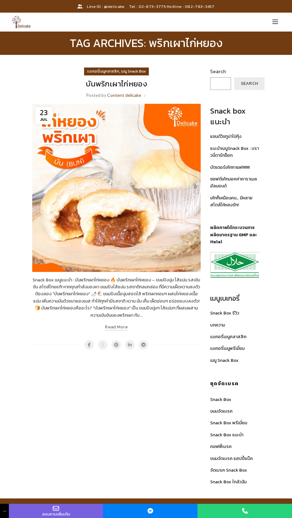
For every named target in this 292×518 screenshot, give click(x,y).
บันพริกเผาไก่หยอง (116, 83)
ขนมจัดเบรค (221, 411)
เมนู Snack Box (133, 71)
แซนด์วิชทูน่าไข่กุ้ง (225, 136)
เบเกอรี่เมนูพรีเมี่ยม (227, 348)
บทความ (217, 325)
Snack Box (220, 399)
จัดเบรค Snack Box (228, 470)
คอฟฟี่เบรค (221, 446)
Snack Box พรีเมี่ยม (228, 423)
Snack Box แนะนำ (226, 435)
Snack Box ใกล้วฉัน (228, 482)
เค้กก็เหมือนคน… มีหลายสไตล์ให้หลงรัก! (231, 201)
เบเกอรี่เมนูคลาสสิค (103, 71)
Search (218, 71)
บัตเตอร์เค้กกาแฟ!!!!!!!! (230, 167)
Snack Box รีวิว (224, 313)
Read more (116, 327)
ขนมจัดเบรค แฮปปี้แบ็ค (231, 458)
